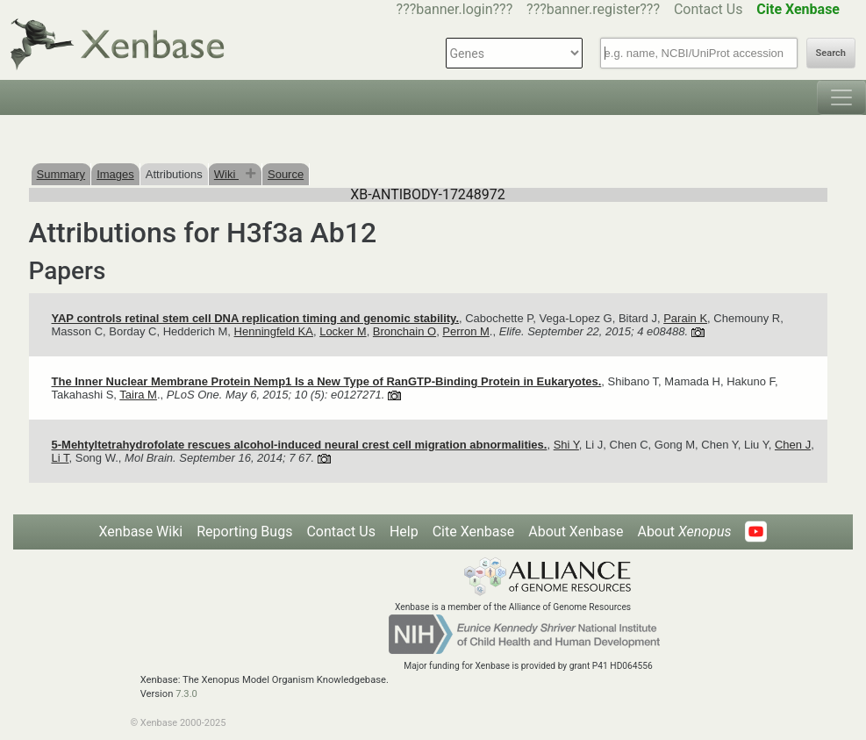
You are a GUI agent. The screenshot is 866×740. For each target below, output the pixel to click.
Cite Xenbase (474, 531)
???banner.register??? (593, 9)
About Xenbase (575, 531)
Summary (61, 174)
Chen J (793, 444)
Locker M (342, 331)
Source (286, 174)
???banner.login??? (455, 9)
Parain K (685, 318)
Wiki (226, 174)
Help (404, 531)
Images (115, 174)
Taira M (138, 394)
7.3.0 (186, 694)
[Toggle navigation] (841, 97)
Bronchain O (404, 331)
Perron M (465, 331)
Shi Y (566, 444)
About (684, 531)
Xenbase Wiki (141, 531)
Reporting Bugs (244, 531)
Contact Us (708, 9)
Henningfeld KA (273, 331)
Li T (60, 457)
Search (831, 53)
